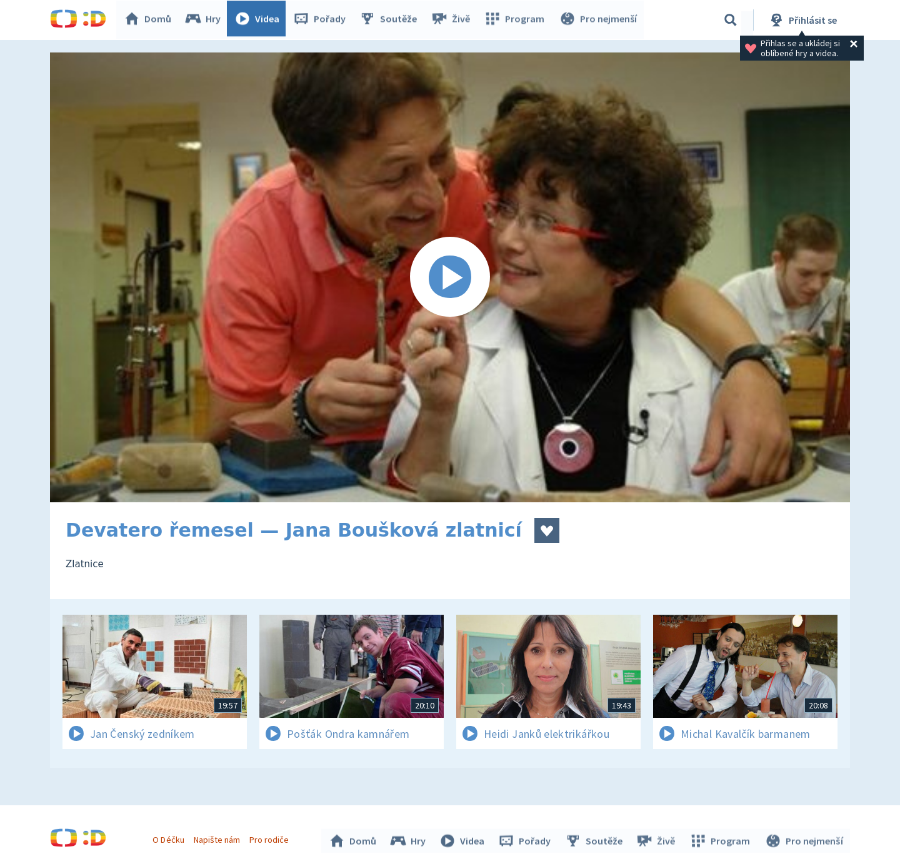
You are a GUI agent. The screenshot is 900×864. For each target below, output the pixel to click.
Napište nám (218, 837)
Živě (453, 20)
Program (516, 20)
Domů (150, 20)
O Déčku (170, 837)
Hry (206, 20)
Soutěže (391, 20)
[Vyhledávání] (730, 20)
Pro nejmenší (598, 20)
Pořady (322, 20)
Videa (260, 20)
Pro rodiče (271, 837)
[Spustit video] (450, 277)
